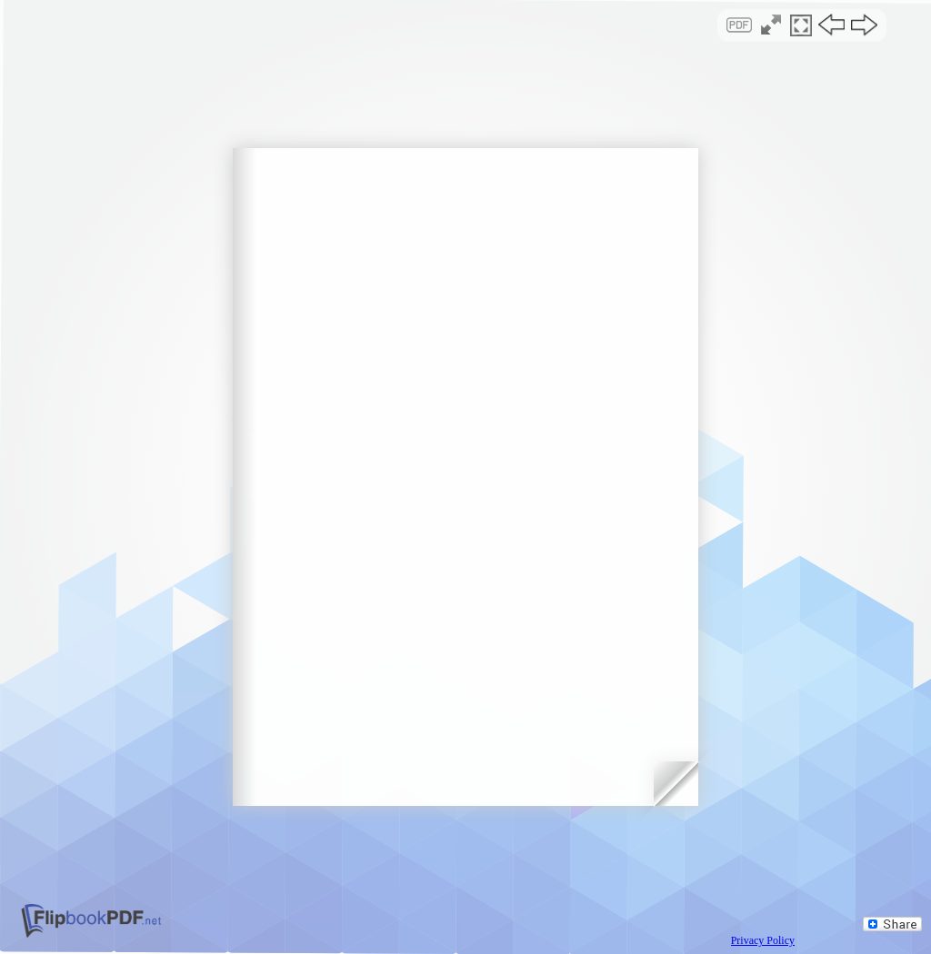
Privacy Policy (763, 940)
